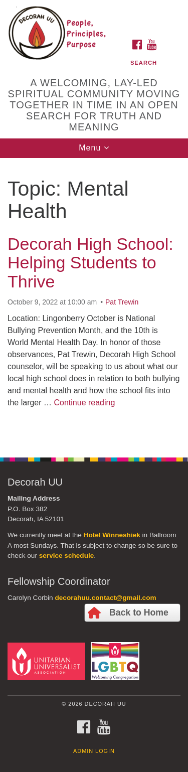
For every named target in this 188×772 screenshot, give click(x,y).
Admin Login (94, 751)
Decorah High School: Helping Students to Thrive (90, 262)
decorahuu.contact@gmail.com (105, 597)
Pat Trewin (121, 302)
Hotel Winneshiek (112, 535)
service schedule (66, 555)
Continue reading (84, 402)
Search (143, 63)
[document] (94, 302)
